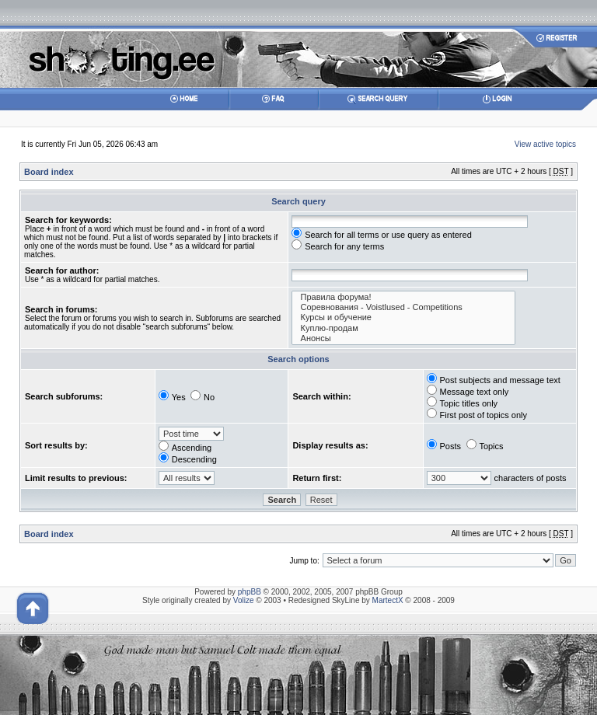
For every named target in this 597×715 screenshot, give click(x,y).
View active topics (545, 144)
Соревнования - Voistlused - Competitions (403, 307)
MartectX (387, 600)
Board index (49, 171)
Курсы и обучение (403, 317)
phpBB (249, 592)
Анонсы (403, 338)
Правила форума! (403, 297)
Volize (243, 600)
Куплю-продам (403, 328)
